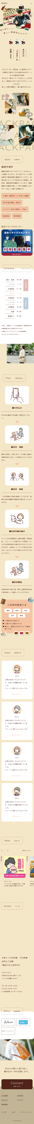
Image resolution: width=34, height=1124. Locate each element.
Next (7, 850)
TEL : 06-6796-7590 (8, 1121)
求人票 (13, 1112)
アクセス (20, 1100)
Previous (1, 850)
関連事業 (4, 1105)
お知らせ (4, 1100)
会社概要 (4, 1096)
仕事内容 (20, 1096)
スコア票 (3, 1112)
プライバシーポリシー (27, 1112)
